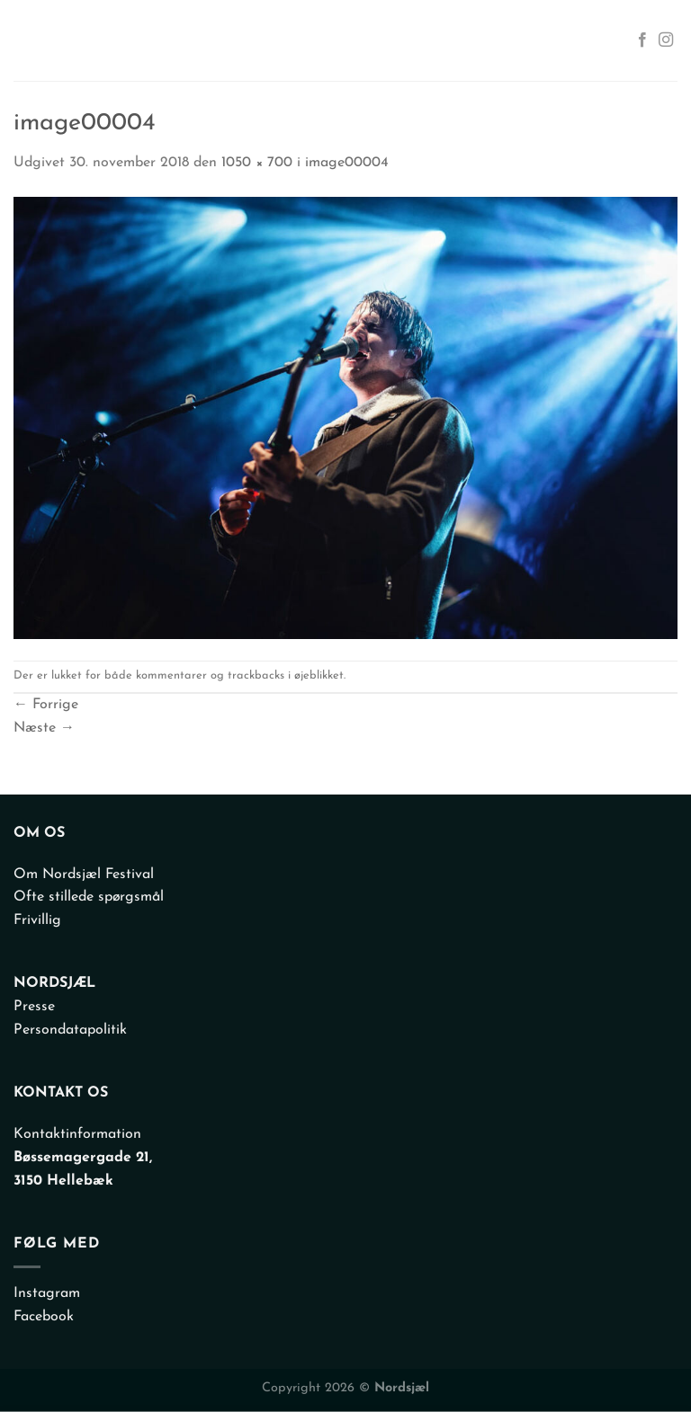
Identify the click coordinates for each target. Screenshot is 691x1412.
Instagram (46, 1293)
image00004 (347, 162)
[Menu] (30, 40)
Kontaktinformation (77, 1134)
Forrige (45, 704)
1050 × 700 (256, 162)
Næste (44, 728)
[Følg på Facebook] (642, 40)
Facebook (43, 1317)
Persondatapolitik (70, 1030)
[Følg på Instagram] (666, 40)
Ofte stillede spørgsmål (88, 897)
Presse (34, 1006)
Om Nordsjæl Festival (83, 874)
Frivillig (37, 920)
